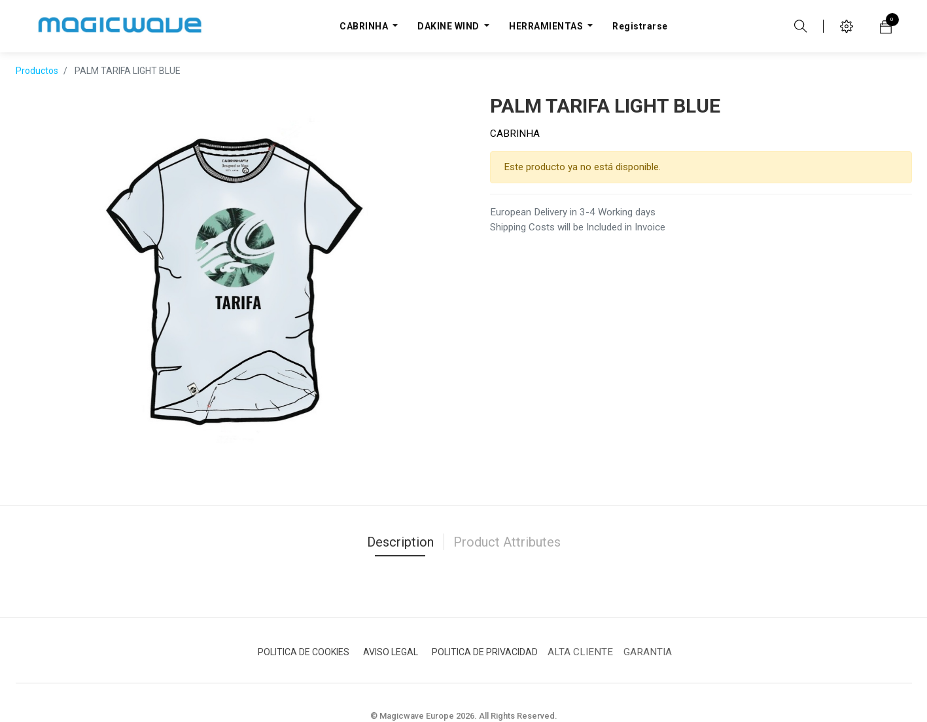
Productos (37, 70)
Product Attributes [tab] (507, 542)
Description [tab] (400, 542)
